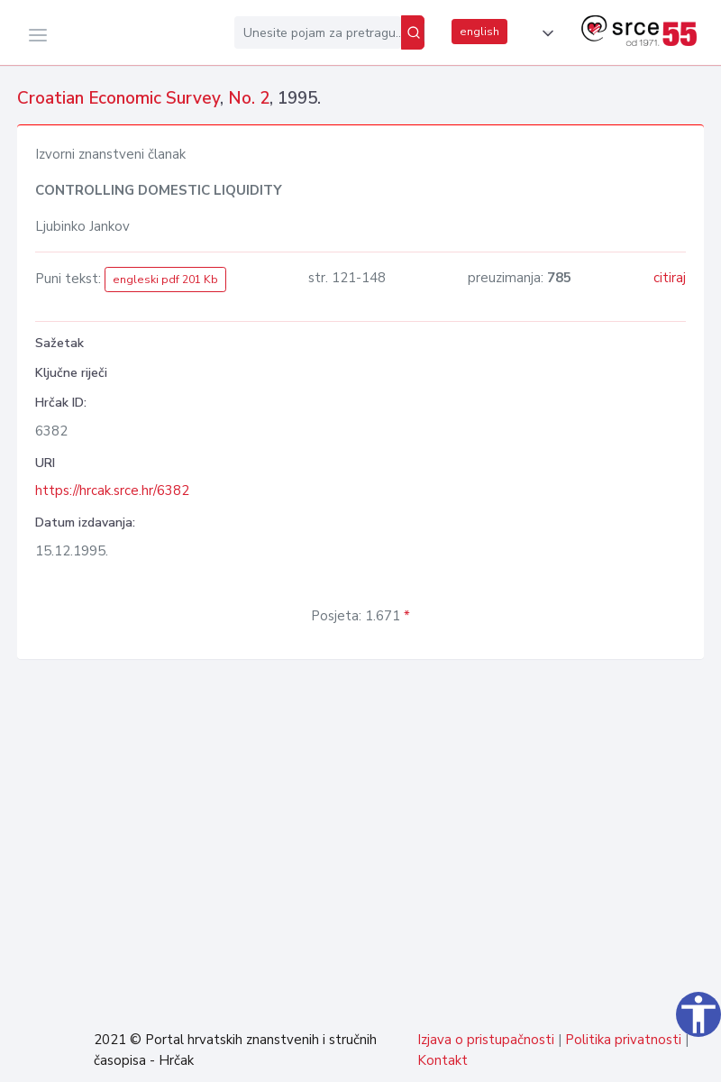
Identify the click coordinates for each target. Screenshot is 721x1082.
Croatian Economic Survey (118, 98)
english (479, 31)
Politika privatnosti (623, 1040)
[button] (544, 33)
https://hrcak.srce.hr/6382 (112, 490)
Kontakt (442, 1060)
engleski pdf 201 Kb (165, 279)
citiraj (669, 278)
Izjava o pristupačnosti (485, 1040)
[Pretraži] (412, 32)
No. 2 (248, 98)
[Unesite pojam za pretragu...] (317, 32)
